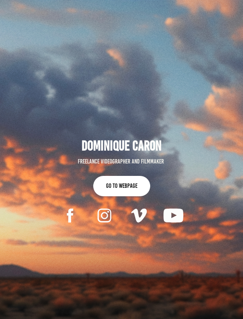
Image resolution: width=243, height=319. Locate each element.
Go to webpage (121, 186)
